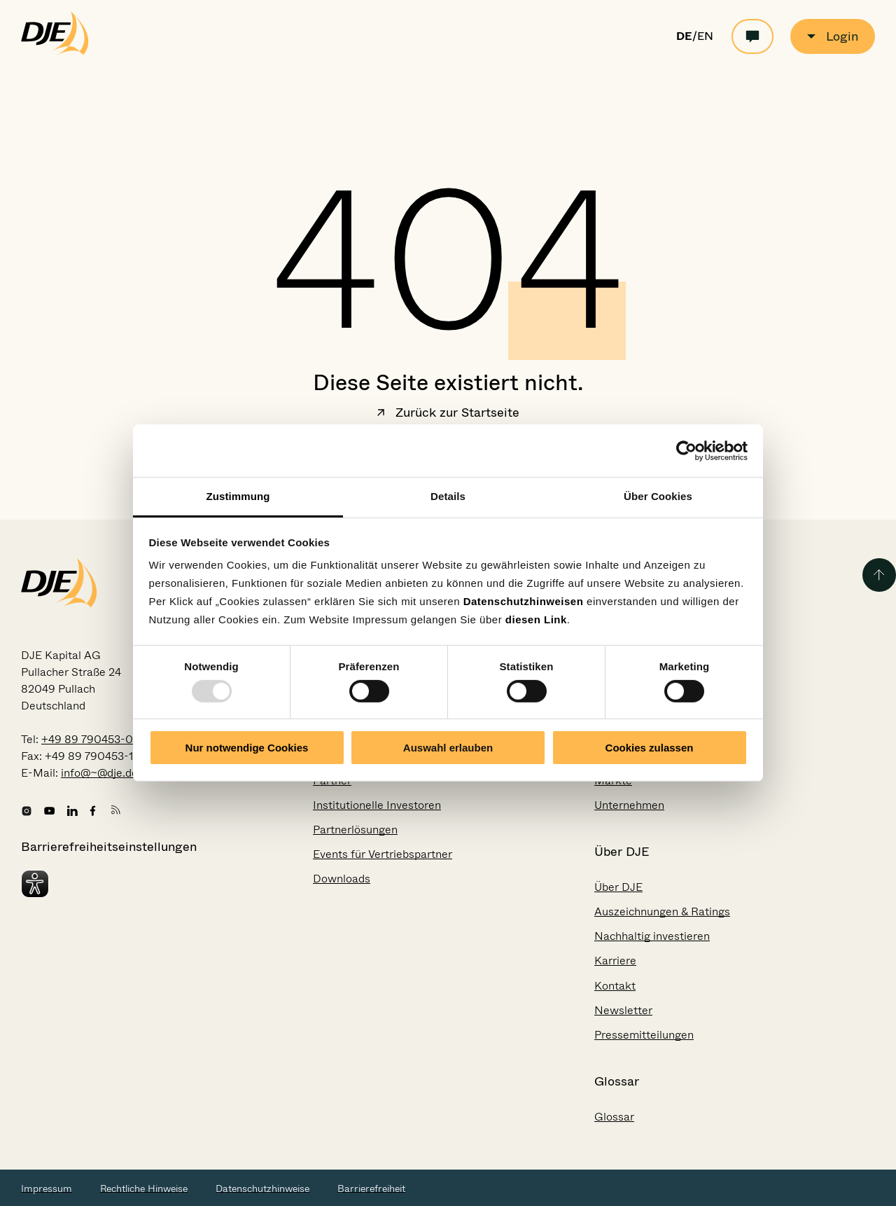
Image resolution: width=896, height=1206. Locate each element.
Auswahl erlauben (448, 748)
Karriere (615, 960)
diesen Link (536, 619)
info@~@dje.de (99, 773)
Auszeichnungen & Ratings (662, 911)
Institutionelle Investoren (377, 805)
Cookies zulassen (650, 748)
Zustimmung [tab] (238, 496)
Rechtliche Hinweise (144, 1188)
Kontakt (615, 986)
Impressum (46, 1188)
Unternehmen (629, 805)
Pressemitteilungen (644, 1035)
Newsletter (623, 1010)
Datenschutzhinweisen (523, 601)
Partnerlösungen (355, 830)
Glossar (614, 1117)
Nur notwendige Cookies (247, 748)
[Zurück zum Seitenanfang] (879, 575)
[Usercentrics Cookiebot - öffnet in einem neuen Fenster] (686, 450)
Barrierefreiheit (371, 1188)
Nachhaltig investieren (652, 936)
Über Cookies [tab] (658, 496)
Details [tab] (447, 496)
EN (705, 36)
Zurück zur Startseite (448, 414)
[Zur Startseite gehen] (55, 52)
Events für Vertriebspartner (382, 854)
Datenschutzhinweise (262, 1188)
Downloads (341, 879)
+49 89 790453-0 (87, 739)
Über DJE (618, 887)
